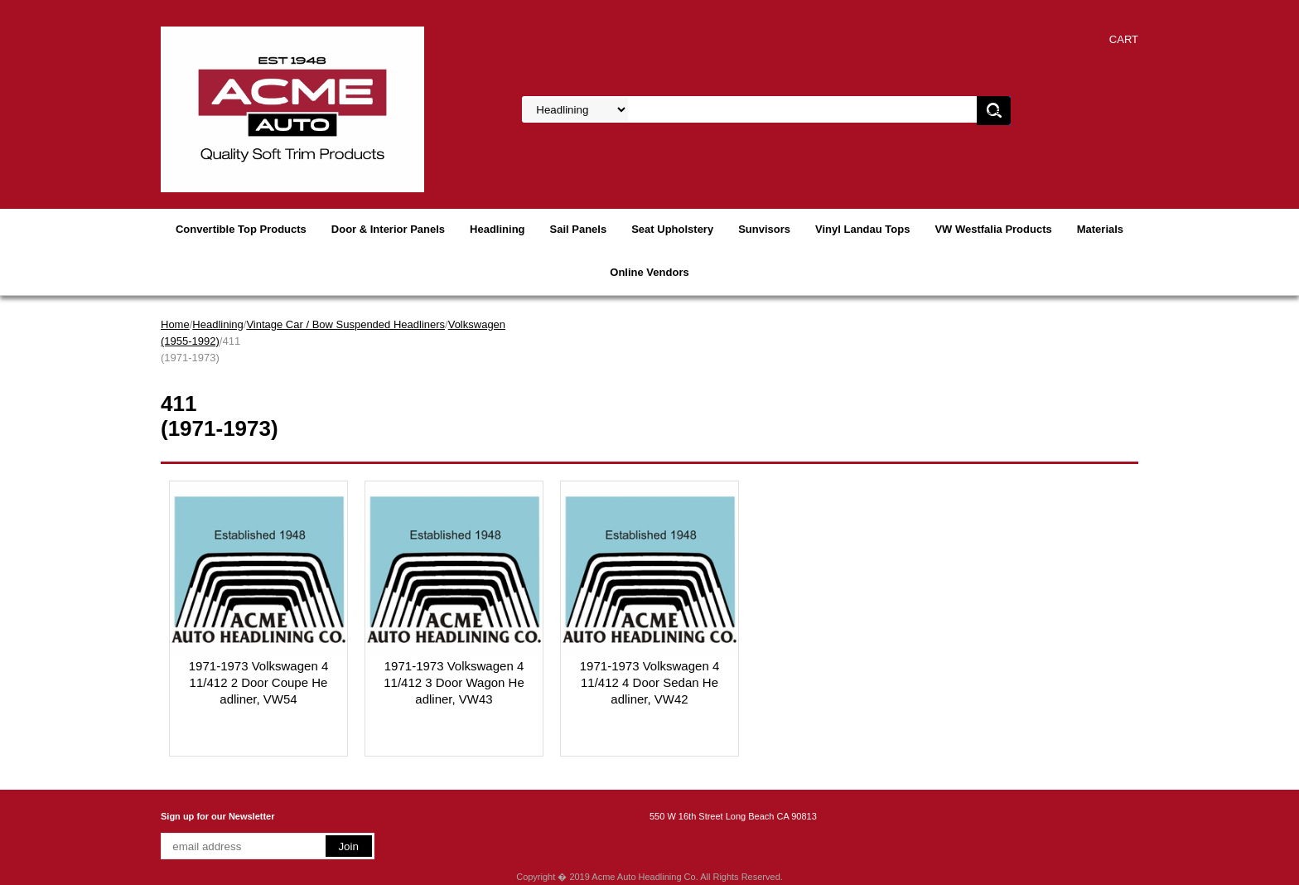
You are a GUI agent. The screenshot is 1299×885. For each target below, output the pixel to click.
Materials (1100, 229)
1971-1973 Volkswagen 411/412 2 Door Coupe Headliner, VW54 (258, 682)
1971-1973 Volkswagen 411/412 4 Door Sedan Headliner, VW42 (649, 682)
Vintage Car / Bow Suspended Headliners (345, 324)
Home (175, 324)
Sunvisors (764, 229)
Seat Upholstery (672, 229)
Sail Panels (578, 229)
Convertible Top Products (241, 229)
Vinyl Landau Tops (862, 229)
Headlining (497, 229)
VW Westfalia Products (992, 229)
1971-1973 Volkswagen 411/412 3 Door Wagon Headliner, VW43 (454, 682)
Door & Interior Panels (388, 229)
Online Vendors (649, 272)
